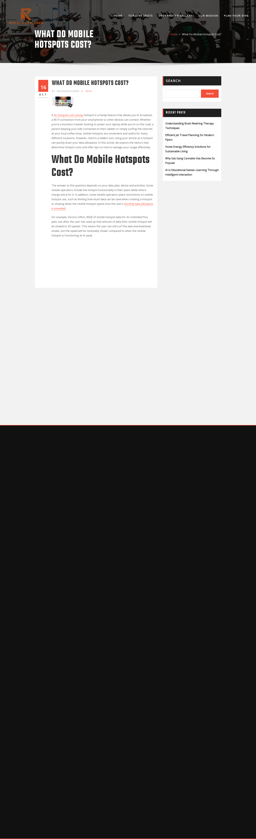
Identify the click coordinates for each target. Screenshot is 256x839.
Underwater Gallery (175, 15)
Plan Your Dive (236, 15)
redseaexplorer (65, 91)
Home (118, 15)
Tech (88, 91)
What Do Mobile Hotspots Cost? (201, 34)
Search (173, 81)
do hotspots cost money (68, 115)
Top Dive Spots (140, 15)
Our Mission (208, 15)
